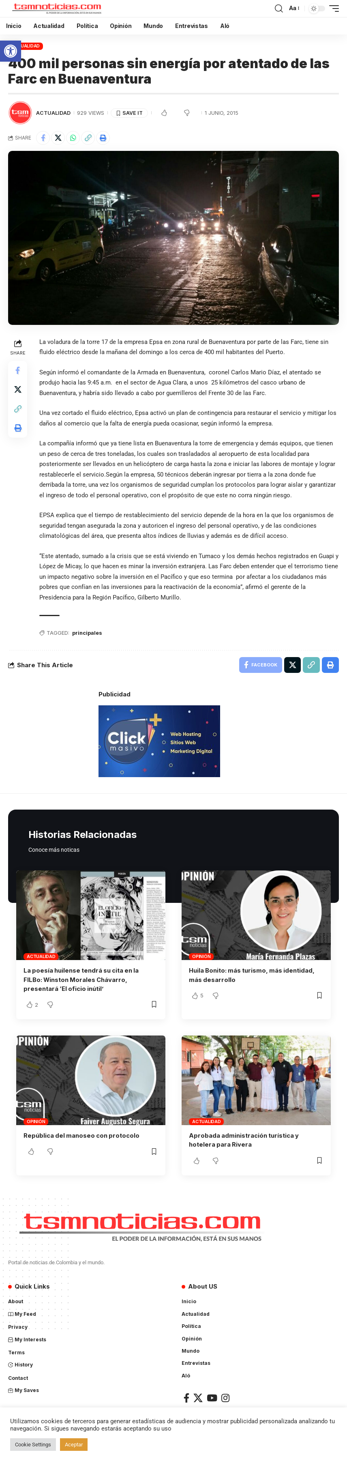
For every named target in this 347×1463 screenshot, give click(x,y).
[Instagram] (225, 1397)
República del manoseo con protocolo (82, 1135)
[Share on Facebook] (43, 138)
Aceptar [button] (74, 1445)
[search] (279, 8)
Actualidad (25, 46)
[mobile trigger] (332, 8)
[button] (10, 51)
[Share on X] (58, 138)
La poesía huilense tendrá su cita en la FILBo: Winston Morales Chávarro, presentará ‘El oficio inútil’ (82, 980)
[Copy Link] (88, 138)
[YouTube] (212, 1397)
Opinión (201, 957)
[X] (198, 1397)
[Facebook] (186, 1397)
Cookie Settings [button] (33, 1445)
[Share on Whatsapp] (73, 138)
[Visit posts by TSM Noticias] (20, 113)
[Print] (103, 138)
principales (88, 633)
